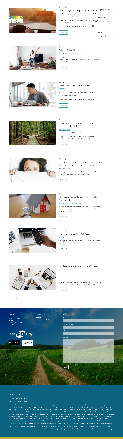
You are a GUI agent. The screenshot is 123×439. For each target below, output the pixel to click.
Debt (84, 203)
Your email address (74, 324)
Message (71, 337)
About (104, 2)
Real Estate (74, 203)
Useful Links (105, 21)
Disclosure (12, 391)
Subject (71, 331)
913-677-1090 (44, 317)
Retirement (61, 53)
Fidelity (110, 37)
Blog (92, 17)
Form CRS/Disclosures (106, 9)
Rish (67, 237)
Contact (110, 29)
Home (97, 2)
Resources (94, 13)
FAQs (92, 25)
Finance (68, 129)
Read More (63, 67)
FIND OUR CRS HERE (15, 394)
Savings (74, 53)
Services (110, 6)
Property (68, 203)
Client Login (102, 33)
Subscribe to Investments (17, 299)
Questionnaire (100, 17)
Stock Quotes (95, 21)
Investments (68, 53)
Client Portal (102, 37)
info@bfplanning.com (52, 320)
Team (103, 6)
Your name (72, 318)
